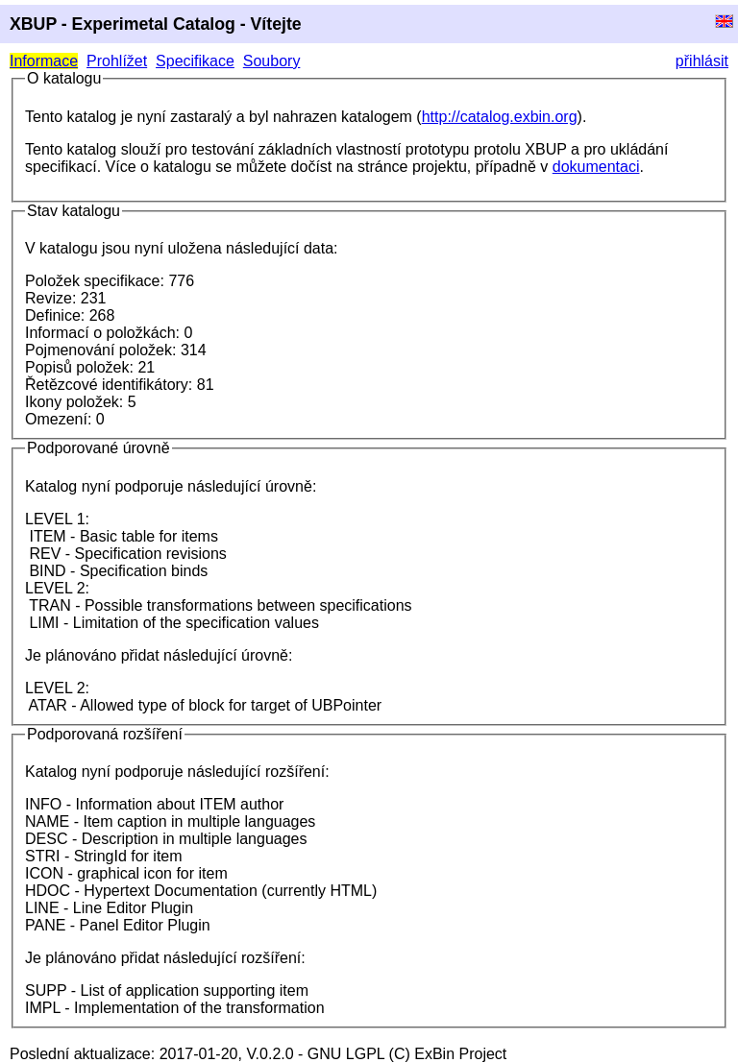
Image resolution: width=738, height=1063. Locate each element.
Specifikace (195, 61)
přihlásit (702, 61)
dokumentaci (596, 166)
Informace (44, 61)
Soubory (272, 61)
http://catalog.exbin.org (500, 117)
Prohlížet (116, 61)
